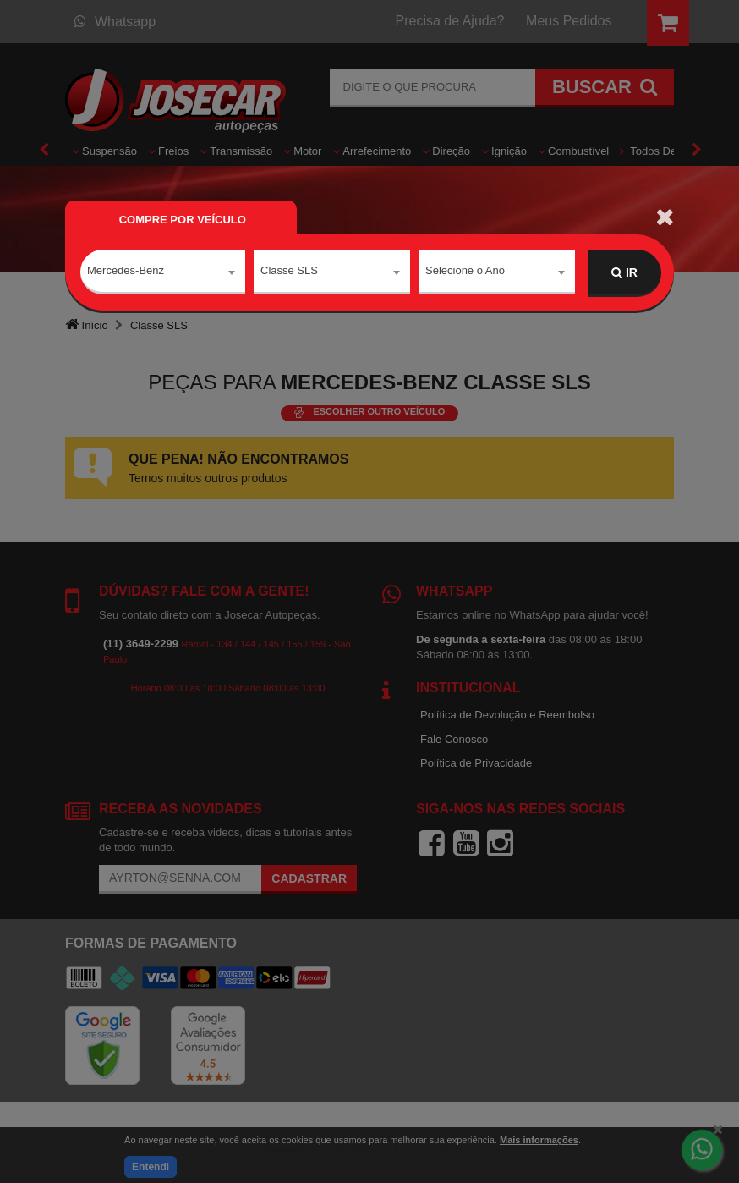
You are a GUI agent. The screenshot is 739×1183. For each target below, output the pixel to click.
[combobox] (162, 273)
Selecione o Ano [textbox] (465, 272)
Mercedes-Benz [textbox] (125, 272)
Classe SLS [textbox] (289, 272)
